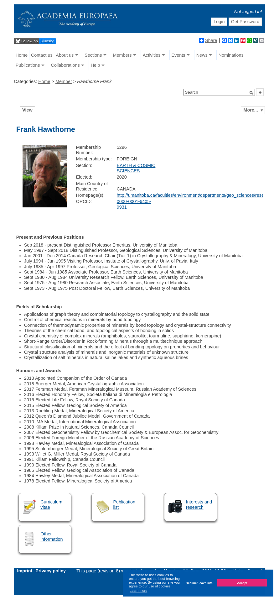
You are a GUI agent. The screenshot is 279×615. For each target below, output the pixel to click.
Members (122, 55)
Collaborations (65, 65)
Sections (93, 55)
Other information (51, 536)
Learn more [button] (138, 590)
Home (22, 55)
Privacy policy (50, 570)
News (202, 55)
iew (27, 109)
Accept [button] (242, 583)
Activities (152, 55)
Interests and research (199, 504)
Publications (28, 65)
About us (65, 55)
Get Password (245, 21)
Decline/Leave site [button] (199, 583)
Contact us (42, 55)
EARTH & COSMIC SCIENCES (136, 168)
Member (63, 81)
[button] (251, 92)
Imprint (25, 570)
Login (219, 21)
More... (250, 109)
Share (208, 40)
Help (95, 65)
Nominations (231, 55)
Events (178, 55)
